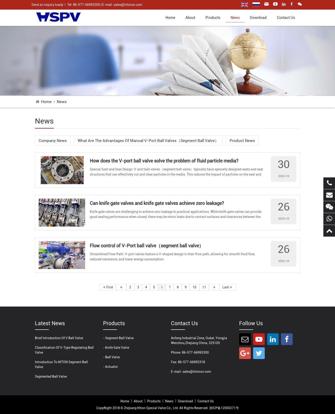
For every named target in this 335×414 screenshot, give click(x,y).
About (190, 17)
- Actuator (110, 367)
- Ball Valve (111, 357)
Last (227, 287)
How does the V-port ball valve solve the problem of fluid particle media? (164, 161)
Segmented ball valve (51, 376)
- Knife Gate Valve (116, 347)
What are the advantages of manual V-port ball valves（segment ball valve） (148, 140)
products (212, 17)
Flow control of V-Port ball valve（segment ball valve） (147, 245)
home (170, 17)
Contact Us (286, 17)
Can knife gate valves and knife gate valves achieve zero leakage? (157, 203)
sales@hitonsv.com (196, 371)
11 (204, 287)
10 (194, 287)
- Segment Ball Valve (118, 338)
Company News (53, 140)
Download (258, 17)
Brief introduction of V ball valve (59, 338)
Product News (242, 140)
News (235, 17)
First (107, 287)
